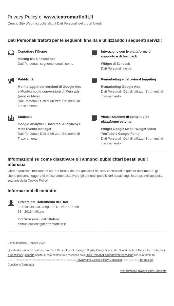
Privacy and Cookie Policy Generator (99, 259)
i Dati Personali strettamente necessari (109, 254)
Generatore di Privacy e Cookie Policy (80, 250)
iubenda (29, 254)
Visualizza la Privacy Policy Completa (143, 271)
